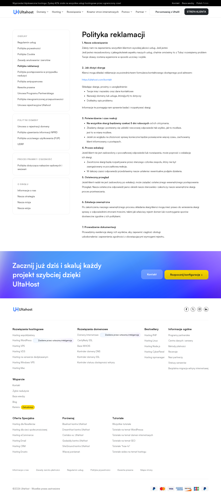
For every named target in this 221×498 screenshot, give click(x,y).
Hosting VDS (19, 351)
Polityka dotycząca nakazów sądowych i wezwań (40, 166)
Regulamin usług (27, 41)
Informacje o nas (27, 189)
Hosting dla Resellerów (24, 423)
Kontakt (176, 3)
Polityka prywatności (29, 47)
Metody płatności (177, 345)
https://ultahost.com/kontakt (97, 79)
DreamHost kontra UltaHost (76, 429)
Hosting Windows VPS (24, 362)
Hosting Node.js (152, 345)
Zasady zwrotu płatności (48, 469)
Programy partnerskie (179, 334)
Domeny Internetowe (88, 334)
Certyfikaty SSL (85, 339)
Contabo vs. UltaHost (72, 434)
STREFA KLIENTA (196, 11)
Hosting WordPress (22, 339)
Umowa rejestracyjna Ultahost (34, 104)
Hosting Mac (19, 367)
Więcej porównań (71, 451)
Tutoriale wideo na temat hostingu (129, 451)
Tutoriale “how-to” (121, 445)
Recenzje (173, 351)
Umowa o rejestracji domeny (33, 125)
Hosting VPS (19, 345)
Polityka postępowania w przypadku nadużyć (38, 73)
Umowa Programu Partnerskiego (36, 92)
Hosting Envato (20, 451)
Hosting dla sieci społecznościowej (30, 429)
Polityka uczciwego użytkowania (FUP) (39, 137)
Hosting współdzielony (24, 334)
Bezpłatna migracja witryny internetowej (188, 367)
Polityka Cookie (26, 53)
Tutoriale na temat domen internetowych (132, 434)
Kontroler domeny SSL (88, 356)
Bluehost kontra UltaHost (74, 423)
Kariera (16, 406)
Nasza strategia (26, 195)
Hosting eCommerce (23, 434)
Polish (202, 3)
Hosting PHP (151, 334)
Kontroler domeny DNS (88, 351)
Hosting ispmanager (155, 356)
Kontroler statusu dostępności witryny (96, 362)
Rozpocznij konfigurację (186, 274)
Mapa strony (148, 469)
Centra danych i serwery (180, 340)
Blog (15, 401)
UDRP (21, 143)
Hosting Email (19, 440)
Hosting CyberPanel (154, 351)
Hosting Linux (151, 340)
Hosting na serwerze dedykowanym (30, 356)
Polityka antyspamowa (30, 80)
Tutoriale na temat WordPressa (127, 429)
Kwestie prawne (26, 86)
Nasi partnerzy (175, 356)
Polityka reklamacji (28, 65)
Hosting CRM (19, 445)
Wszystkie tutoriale (121, 423)
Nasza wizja (24, 207)
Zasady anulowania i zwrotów (34, 59)
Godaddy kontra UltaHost (75, 440)
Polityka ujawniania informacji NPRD (37, 131)
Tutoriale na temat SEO (123, 440)
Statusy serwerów (177, 362)
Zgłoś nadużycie (21, 390)
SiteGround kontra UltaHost (76, 445)
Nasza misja (24, 201)
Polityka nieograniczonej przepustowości (40, 98)
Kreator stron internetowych (103, 11)
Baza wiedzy (188, 3)
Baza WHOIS (83, 345)
